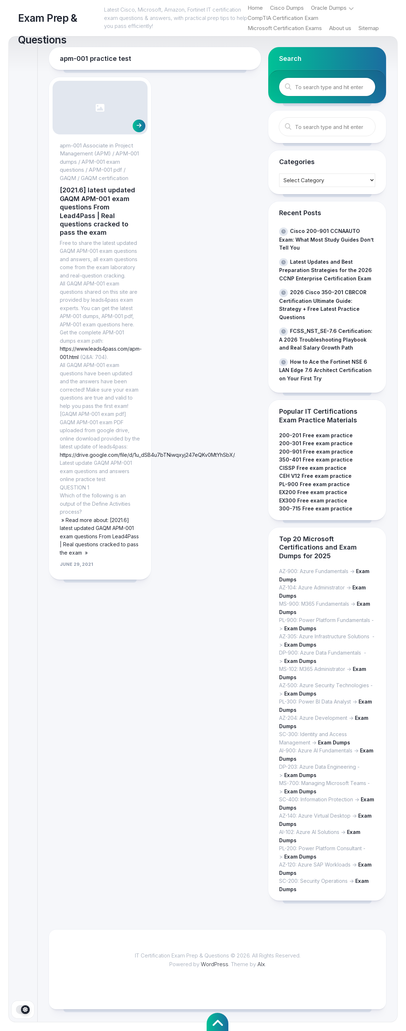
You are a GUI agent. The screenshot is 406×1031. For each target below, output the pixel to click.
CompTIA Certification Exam (283, 17)
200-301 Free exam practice (316, 443)
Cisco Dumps (287, 7)
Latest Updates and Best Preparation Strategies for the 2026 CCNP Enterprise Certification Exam (325, 270)
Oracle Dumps (329, 7)
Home (255, 7)
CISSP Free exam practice (313, 468)
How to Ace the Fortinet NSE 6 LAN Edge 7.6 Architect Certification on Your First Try (325, 370)
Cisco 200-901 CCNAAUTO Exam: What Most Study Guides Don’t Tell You (326, 239)
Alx (261, 964)
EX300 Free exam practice (313, 500)
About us (340, 28)
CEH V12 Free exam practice (315, 476)
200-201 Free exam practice (316, 435)
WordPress (214, 964)
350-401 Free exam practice (316, 459)
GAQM (68, 178)
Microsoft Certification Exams (285, 28)
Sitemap (369, 28)
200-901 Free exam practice (316, 451)
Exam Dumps (300, 628)
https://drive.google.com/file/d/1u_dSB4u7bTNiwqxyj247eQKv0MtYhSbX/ (147, 455)
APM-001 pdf (105, 169)
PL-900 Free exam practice (314, 484)
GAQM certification (104, 178)
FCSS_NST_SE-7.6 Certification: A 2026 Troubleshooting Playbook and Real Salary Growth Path (325, 339)
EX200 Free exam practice (313, 492)
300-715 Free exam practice (315, 508)
